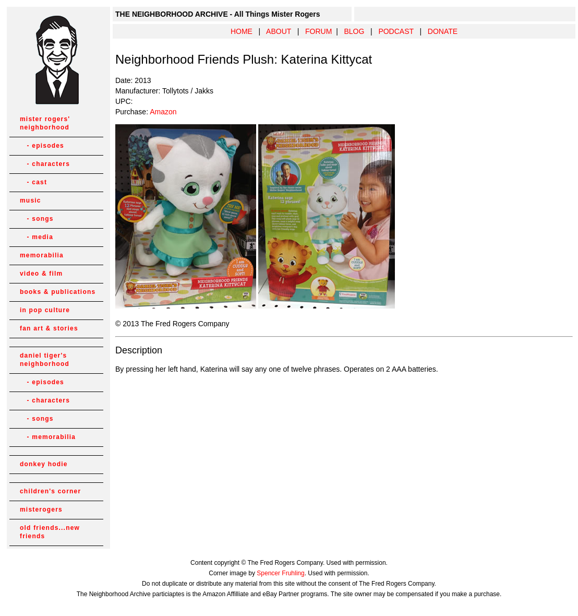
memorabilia (42, 255)
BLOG (354, 31)
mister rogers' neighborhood (45, 123)
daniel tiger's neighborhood (44, 360)
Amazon (163, 112)
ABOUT (278, 31)
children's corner (50, 491)
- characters (45, 164)
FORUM (318, 31)
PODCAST (395, 31)
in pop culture (45, 310)
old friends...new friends (50, 532)
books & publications (57, 291)
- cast (33, 182)
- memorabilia (48, 437)
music (30, 200)
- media (36, 237)
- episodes (42, 145)
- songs (37, 218)
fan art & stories (49, 328)
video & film (41, 273)
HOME (241, 31)
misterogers (41, 509)
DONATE (442, 31)
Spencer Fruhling (280, 573)
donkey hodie (44, 464)
